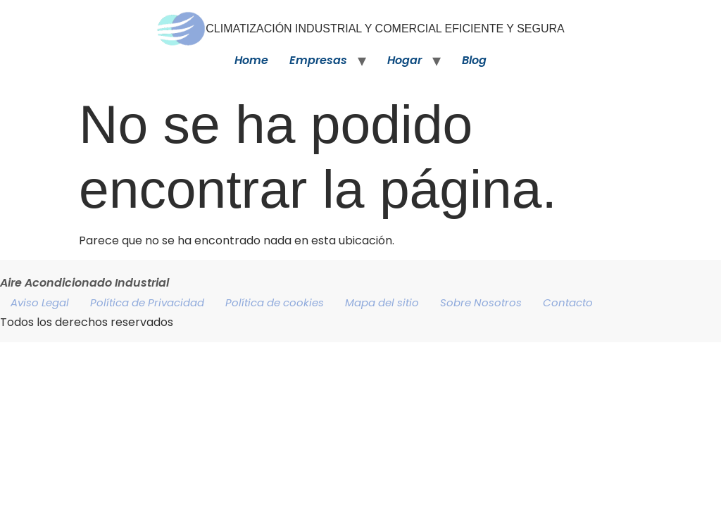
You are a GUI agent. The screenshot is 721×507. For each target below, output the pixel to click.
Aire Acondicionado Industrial (84, 283)
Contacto (568, 302)
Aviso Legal (40, 302)
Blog (474, 60)
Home (251, 60)
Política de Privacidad (147, 302)
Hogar (404, 60)
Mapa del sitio (382, 302)
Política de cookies (274, 302)
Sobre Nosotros (481, 302)
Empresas (318, 60)
